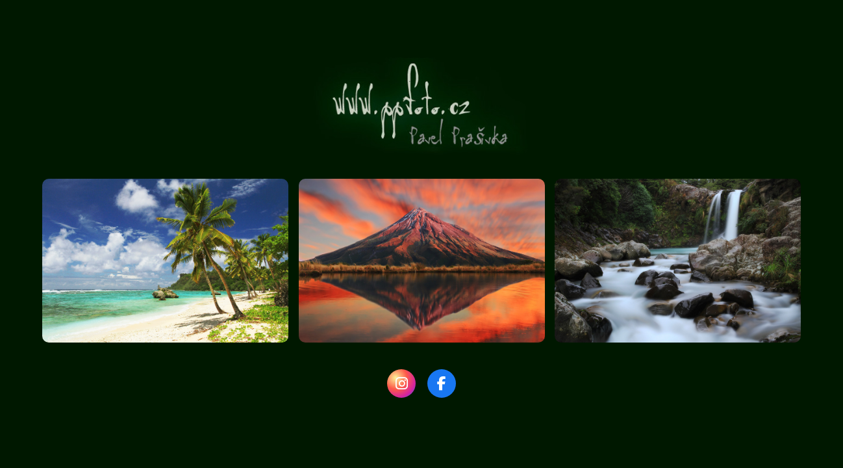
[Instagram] (401, 383)
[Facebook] (441, 383)
